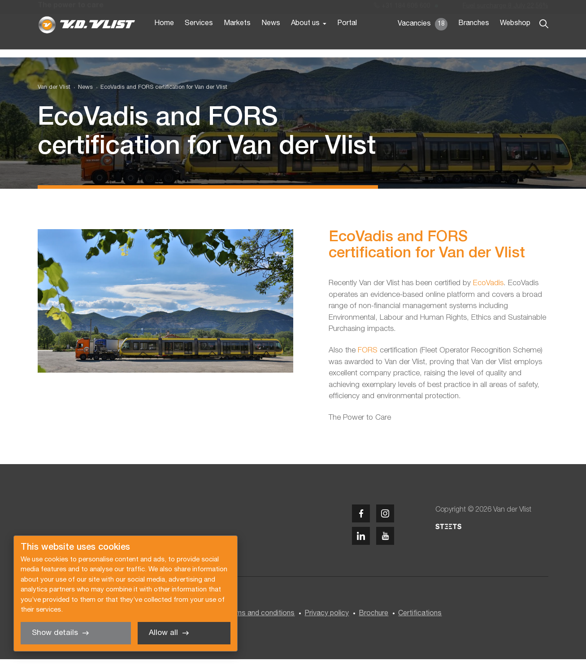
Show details (55, 633)
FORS (369, 356)
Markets (237, 39)
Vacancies (422, 40)
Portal (347, 39)
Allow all (163, 633)
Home (164, 39)
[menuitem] (81, 93)
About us (305, 39)
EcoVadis (488, 289)
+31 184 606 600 (402, 8)
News (270, 39)
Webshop (515, 39)
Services (199, 39)
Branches (473, 39)
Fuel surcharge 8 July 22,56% (505, 8)
